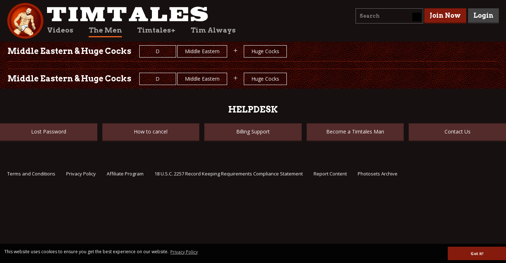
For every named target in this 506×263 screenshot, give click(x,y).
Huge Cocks (265, 51)
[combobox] (389, 16)
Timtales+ (156, 30)
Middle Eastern (202, 51)
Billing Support (253, 131)
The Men (105, 30)
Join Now (445, 15)
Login (483, 15)
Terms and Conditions (31, 174)
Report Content (330, 174)
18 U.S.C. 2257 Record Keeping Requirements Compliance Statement (228, 174)
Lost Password (48, 131)
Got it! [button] (477, 253)
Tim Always (213, 30)
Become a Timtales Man (355, 131)
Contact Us (458, 131)
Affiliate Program (125, 174)
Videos (60, 30)
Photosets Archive (377, 174)
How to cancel (150, 131)
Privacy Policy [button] (184, 252)
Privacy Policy (81, 174)
